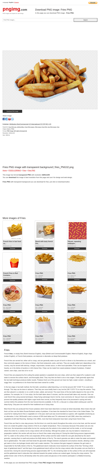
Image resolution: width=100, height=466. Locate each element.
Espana (16, 2)
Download (12, 248)
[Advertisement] (50, 37)
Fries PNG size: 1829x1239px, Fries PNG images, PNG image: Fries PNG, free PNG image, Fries (33, 127)
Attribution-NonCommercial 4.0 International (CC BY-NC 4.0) (30, 124)
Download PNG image (12, 111)
